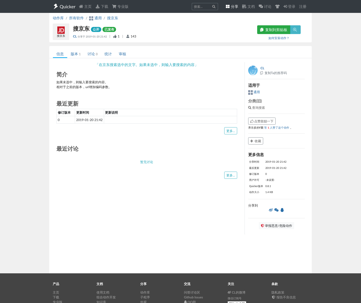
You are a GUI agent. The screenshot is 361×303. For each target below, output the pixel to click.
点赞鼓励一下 (262, 121)
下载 (101, 6)
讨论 (92, 54)
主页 (85, 6)
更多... (230, 131)
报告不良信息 (283, 297)
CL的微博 (236, 292)
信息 (60, 54)
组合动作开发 (106, 297)
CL (75, 36)
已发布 (109, 29)
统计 (108, 54)
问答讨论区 (192, 292)
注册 (302, 6)
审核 (122, 54)
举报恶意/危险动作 (276, 226)
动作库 (58, 18)
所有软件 (76, 18)
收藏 (255, 141)
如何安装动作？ (278, 38)
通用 (254, 92)
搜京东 (112, 18)
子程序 (145, 297)
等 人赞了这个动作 (277, 127)
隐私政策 (277, 292)
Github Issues (193, 297)
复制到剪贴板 (273, 29)
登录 (289, 6)
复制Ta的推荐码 (273, 73)
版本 (76, 54)
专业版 (120, 6)
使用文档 (102, 292)
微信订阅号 (235, 298)
